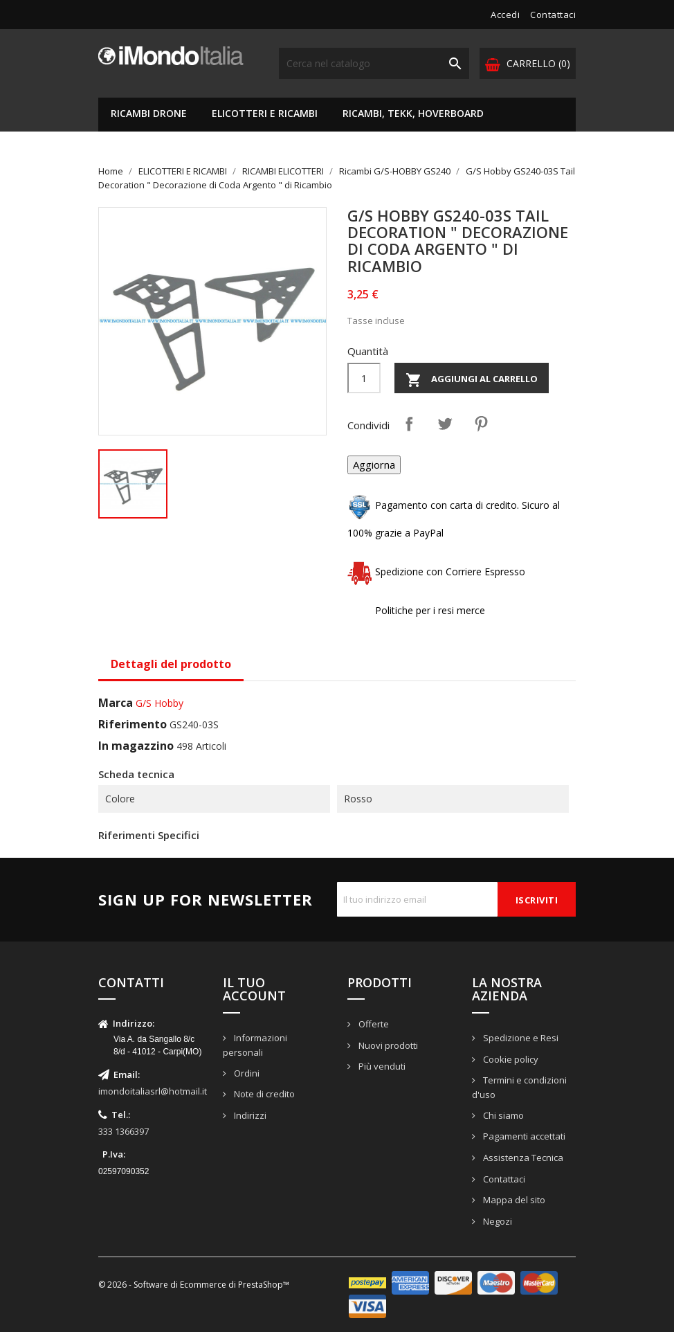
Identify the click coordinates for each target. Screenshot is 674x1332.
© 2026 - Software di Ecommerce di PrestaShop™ (193, 1284)
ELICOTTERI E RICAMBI (265, 113)
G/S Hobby (159, 703)
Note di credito (263, 1094)
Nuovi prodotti (387, 1045)
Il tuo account (254, 989)
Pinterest (481, 424)
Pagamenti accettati (523, 1136)
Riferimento (132, 724)
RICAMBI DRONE (149, 113)
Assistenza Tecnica (522, 1157)
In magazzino (136, 745)
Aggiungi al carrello (472, 380)
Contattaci (553, 14)
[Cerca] (374, 63)
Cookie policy (509, 1059)
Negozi (496, 1221)
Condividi (409, 424)
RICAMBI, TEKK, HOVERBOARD (413, 113)
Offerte (372, 1024)
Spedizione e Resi (519, 1038)
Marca (115, 702)
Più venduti (381, 1066)
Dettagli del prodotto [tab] (171, 664)
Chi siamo (502, 1115)
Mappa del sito (513, 1200)
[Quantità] (364, 378)
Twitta (445, 424)
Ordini (245, 1073)
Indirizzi (249, 1115)
